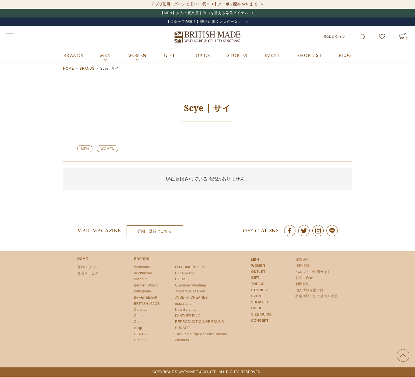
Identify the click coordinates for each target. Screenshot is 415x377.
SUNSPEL (183, 328)
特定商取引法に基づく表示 (316, 297)
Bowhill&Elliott (145, 298)
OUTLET (258, 272)
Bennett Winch (146, 286)
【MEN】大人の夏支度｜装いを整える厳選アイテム (204, 13)
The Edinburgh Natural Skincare (201, 334)
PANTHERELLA (188, 316)
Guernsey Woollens (191, 286)
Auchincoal (143, 273)
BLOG (345, 56)
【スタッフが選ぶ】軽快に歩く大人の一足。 (204, 22)
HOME (68, 69)
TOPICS (201, 56)
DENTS (140, 334)
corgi (138, 328)
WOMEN (107, 149)
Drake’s (140, 341)
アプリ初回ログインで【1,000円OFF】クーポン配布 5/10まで (204, 4)
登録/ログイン (334, 37)
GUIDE (257, 309)
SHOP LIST (309, 56)
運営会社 (302, 260)
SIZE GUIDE (261, 315)
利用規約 (302, 284)
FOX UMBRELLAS (190, 267)
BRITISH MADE (147, 304)
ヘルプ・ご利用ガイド (313, 272)
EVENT (272, 56)
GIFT (169, 56)
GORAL (181, 280)
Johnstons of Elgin (190, 292)
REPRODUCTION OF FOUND (199, 322)
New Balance (186, 310)
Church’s (141, 316)
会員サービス (87, 273)
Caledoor (141, 310)
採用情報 (302, 266)
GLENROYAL (186, 273)
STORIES (237, 56)
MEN (85, 149)
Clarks (139, 322)
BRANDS (73, 56)
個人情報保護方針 (309, 290)
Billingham (142, 292)
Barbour (140, 280)
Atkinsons (142, 267)
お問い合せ (304, 278)
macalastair (184, 304)
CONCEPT (260, 321)
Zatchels (182, 341)
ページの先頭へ (403, 355)
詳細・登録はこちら (155, 231)
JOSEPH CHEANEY (191, 298)
